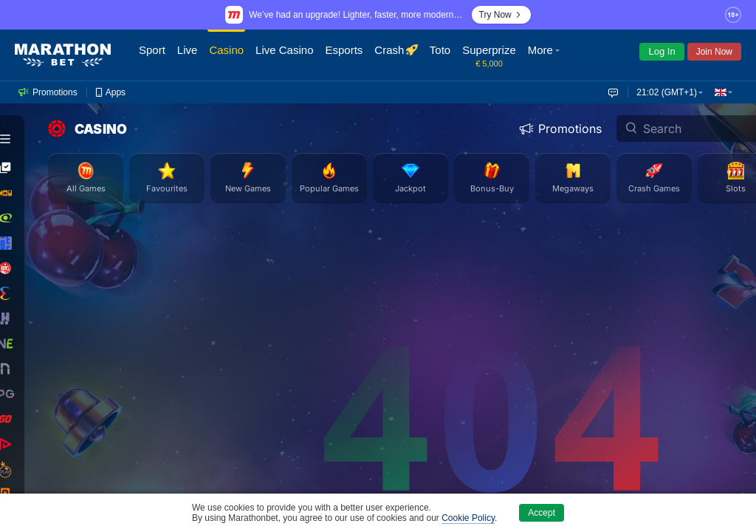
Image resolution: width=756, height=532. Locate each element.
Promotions (560, 128)
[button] (545, 55)
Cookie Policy (468, 518)
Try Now (501, 15)
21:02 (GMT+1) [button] (666, 92)
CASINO (87, 128)
